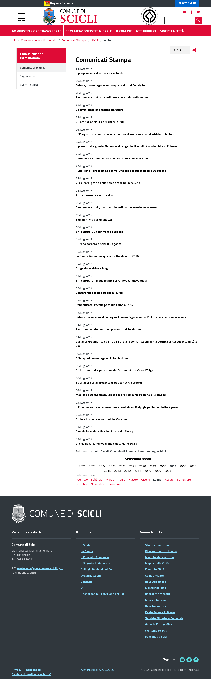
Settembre (184, 479)
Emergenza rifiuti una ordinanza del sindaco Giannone (112, 97)
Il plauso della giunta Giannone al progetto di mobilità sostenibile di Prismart (127, 146)
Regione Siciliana (61, 3)
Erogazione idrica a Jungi (92, 268)
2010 (147, 470)
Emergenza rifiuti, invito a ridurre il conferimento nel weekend (117, 207)
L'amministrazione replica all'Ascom (99, 109)
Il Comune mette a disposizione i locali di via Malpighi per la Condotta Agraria (127, 407)
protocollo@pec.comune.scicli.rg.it (40, 568)
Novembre (97, 484)
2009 (157, 470)
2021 (132, 466)
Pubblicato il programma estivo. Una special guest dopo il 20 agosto (121, 170)
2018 (162, 466)
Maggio (133, 479)
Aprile (121, 479)
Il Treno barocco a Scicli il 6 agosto (98, 244)
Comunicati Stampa (74, 40)
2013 (117, 470)
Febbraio (96, 479)
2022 (122, 466)
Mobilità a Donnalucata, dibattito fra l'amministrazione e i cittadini (121, 395)
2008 (168, 470)
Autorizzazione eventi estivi (95, 195)
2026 (82, 466)
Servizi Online (187, 3)
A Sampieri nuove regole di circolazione (102, 358)
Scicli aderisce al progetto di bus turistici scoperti (109, 382)
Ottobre (82, 484)
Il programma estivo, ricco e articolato (101, 73)
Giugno (145, 479)
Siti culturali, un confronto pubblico (99, 231)
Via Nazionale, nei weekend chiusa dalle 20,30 (106, 443)
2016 (183, 466)
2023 (112, 466)
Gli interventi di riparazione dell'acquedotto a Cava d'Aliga (114, 370)
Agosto (169, 479)
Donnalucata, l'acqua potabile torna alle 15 (104, 305)
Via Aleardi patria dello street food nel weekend (108, 183)
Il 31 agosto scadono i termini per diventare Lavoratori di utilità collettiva (125, 134)
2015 (193, 466)
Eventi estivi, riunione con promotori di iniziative (108, 329)
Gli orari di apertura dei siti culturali (100, 122)
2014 (107, 470)
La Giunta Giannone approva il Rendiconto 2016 (107, 256)
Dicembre (114, 484)
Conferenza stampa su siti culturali (99, 292)
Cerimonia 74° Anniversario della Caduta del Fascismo (112, 158)
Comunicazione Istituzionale (38, 40)
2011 (137, 470)
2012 (127, 470)
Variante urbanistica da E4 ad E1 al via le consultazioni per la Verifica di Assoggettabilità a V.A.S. (136, 343)
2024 (102, 466)
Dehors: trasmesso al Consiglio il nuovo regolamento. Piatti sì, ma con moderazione (131, 317)
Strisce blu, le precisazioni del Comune (101, 419)
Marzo (110, 479)
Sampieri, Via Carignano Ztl (94, 219)
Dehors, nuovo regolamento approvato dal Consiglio (110, 85)
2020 (142, 466)
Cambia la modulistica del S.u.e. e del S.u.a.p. (105, 431)
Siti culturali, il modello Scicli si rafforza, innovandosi (111, 280)
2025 (92, 466)
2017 (94, 40)
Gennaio (82, 479)
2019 (152, 466)
